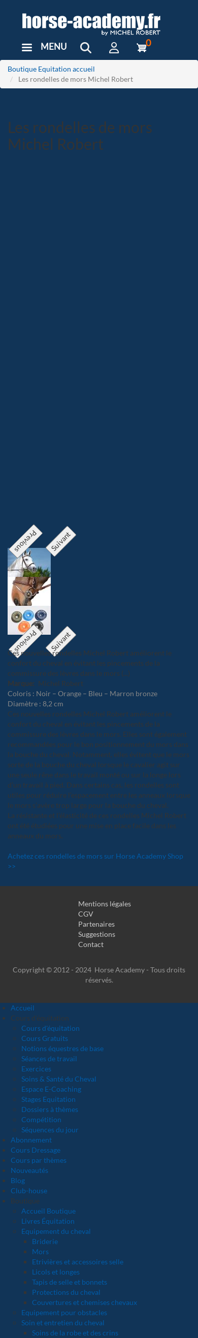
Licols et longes (56, 1271)
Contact (91, 944)
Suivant (60, 541)
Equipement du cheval (56, 1231)
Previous (26, 541)
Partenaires (96, 924)
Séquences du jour (50, 1129)
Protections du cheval (66, 1292)
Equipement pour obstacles (64, 1312)
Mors (40, 1251)
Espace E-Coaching (51, 1089)
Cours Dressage (35, 1150)
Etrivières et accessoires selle (77, 1261)
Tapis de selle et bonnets (69, 1282)
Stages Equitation (48, 1099)
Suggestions (96, 934)
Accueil (23, 1007)
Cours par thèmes (39, 1160)
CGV (85, 913)
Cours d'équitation (50, 1028)
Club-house (29, 1190)
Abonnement (31, 1139)
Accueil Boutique (48, 1210)
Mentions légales (104, 903)
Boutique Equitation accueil (51, 68)
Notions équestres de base (62, 1048)
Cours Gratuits (44, 1038)
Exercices (36, 1068)
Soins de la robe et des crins (75, 1332)
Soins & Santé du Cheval (58, 1078)
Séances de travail (49, 1058)
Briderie (45, 1241)
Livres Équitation (48, 1221)
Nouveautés (29, 1170)
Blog (18, 1180)
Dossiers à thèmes (49, 1109)
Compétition (41, 1119)
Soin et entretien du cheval (63, 1322)
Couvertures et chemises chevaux (84, 1302)
